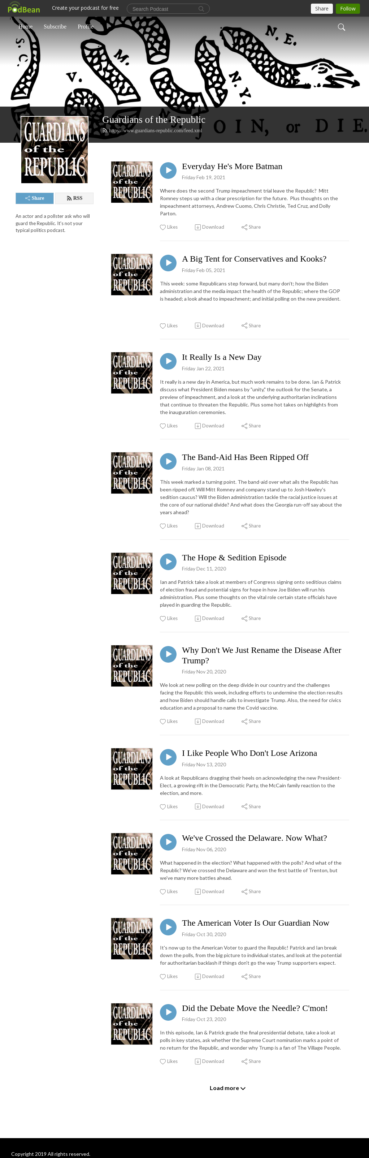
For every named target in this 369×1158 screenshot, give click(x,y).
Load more (228, 1088)
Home (25, 26)
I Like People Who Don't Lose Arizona (249, 753)
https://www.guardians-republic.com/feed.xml (152, 130)
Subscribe (55, 26)
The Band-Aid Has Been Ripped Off (245, 457)
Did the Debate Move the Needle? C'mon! (255, 1008)
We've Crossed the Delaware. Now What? (254, 838)
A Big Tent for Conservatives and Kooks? (254, 258)
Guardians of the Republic (153, 119)
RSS (74, 198)
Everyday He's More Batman (232, 166)
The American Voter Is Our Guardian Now (255, 922)
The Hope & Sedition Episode (234, 557)
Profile (86, 26)
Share (34, 198)
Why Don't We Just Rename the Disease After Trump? (261, 655)
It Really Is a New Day (222, 357)
